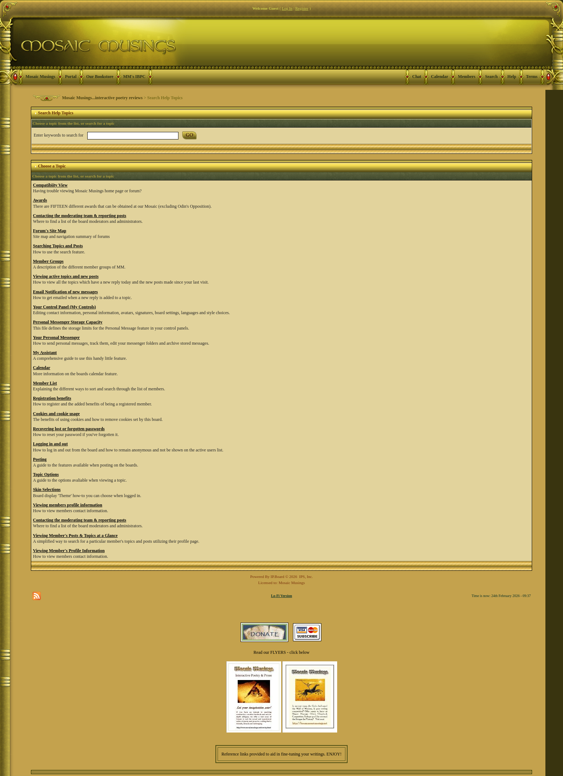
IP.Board (277, 576)
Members (466, 76)
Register (301, 8)
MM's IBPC (134, 76)
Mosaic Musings (40, 76)
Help (511, 76)
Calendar (439, 76)
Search (491, 76)
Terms (532, 76)
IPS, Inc (305, 576)
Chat (416, 76)
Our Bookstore (99, 76)
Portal (70, 76)
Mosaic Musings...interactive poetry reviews (102, 97)
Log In (287, 8)
